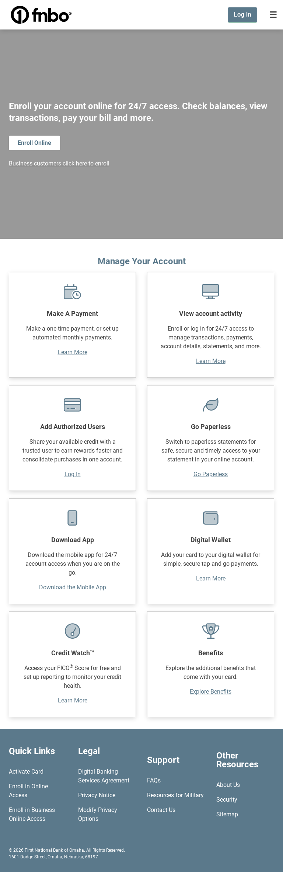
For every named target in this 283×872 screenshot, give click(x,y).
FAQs (154, 780)
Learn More (72, 352)
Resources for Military (175, 795)
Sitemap (227, 814)
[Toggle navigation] (273, 14)
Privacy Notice (96, 795)
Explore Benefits (210, 691)
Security (226, 799)
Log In (72, 474)
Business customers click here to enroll (59, 163)
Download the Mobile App (72, 587)
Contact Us (161, 809)
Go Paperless (210, 474)
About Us (228, 784)
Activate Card (26, 771)
